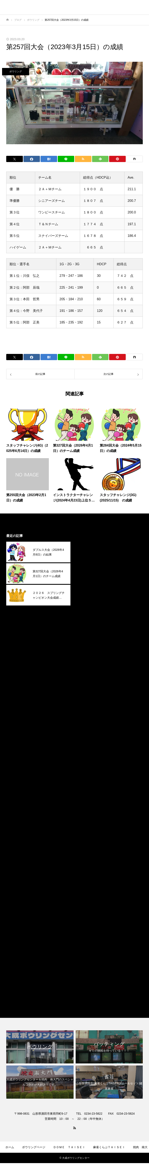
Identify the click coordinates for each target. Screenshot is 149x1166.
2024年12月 (87, 695)
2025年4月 (87, 657)
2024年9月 (87, 724)
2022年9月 (87, 934)
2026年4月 (87, 543)
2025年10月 (87, 600)
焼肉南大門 (87, 981)
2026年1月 (87, 572)
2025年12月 (87, 581)
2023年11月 (87, 819)
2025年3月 (87, 667)
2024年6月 (87, 753)
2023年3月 (87, 896)
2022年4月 (87, 943)
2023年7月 (87, 858)
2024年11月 (87, 705)
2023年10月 (87, 829)
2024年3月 (87, 781)
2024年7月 (87, 743)
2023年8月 (87, 848)
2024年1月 (87, 800)
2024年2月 (87, 791)
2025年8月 (87, 619)
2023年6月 (87, 867)
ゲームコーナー (52, 1159)
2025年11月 (87, 591)
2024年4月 (87, 772)
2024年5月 (87, 762)
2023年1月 (87, 915)
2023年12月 (87, 810)
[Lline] (66, 159)
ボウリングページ (33, 1147)
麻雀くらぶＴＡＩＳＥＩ (97, 991)
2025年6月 (87, 638)
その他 (84, 962)
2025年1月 (87, 686)
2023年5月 (87, 877)
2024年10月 (87, 715)
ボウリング (15, 71)
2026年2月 (87, 562)
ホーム (9, 1147)
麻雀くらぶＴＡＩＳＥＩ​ (109, 1147)
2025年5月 (87, 648)
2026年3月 (87, 553)
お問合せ (107, 1159)
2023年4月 (87, 886)
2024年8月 (87, 734)
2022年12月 (87, 924)
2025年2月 (87, 676)
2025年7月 (87, 629)
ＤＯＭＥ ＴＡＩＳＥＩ (69, 1147)
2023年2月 (87, 905)
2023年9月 (87, 838)
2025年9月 (87, 610)
